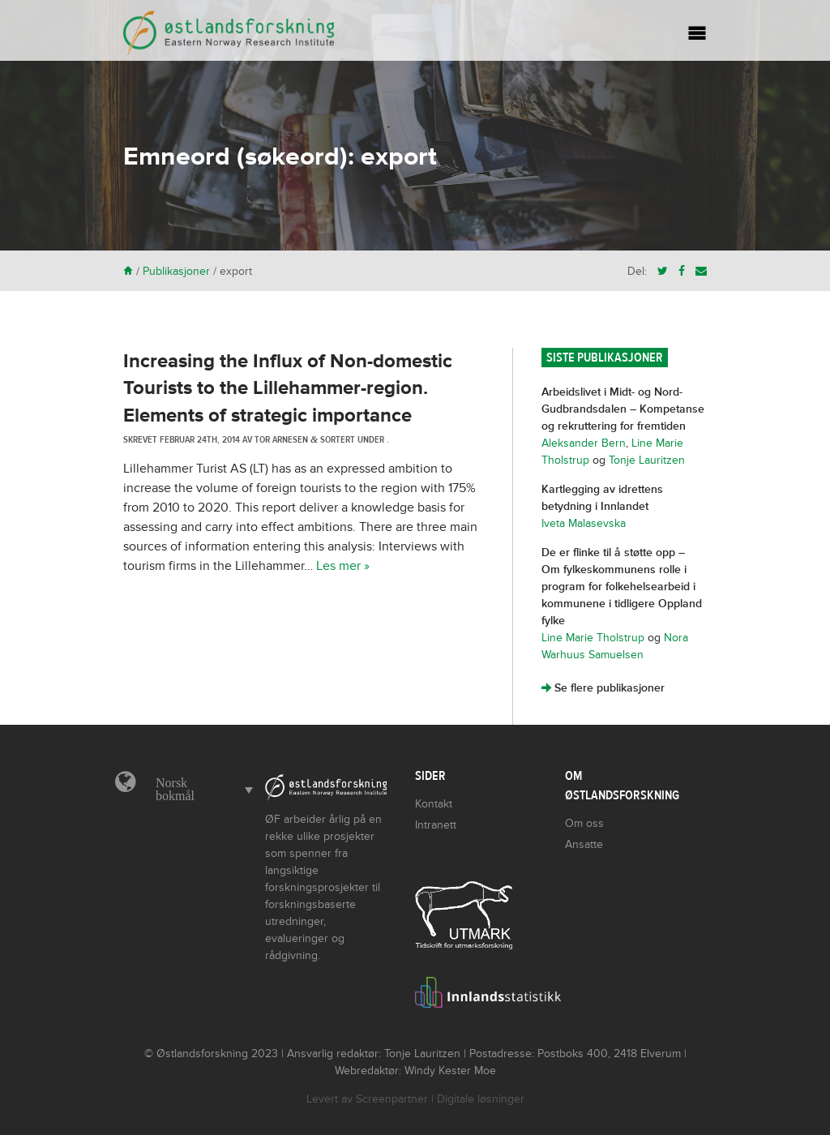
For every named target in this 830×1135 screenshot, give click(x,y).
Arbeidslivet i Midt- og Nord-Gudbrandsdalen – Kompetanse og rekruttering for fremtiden (622, 409)
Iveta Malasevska (583, 523)
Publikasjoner (176, 271)
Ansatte (584, 844)
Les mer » (343, 566)
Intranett (435, 825)
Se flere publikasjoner (603, 688)
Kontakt (433, 804)
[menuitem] (200, 789)
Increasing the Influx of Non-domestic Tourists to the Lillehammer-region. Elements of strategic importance (287, 388)
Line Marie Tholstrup (592, 638)
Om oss (584, 823)
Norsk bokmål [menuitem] (175, 789)
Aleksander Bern (583, 443)
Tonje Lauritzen (647, 460)
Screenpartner (392, 1099)
